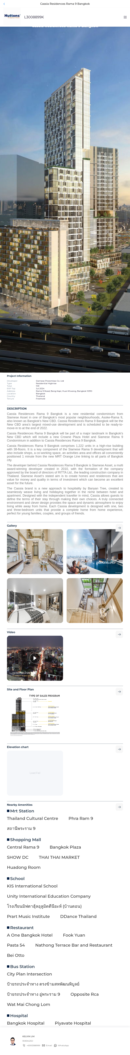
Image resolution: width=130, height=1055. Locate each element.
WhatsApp (63, 1045)
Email (49, 1045)
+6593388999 (33, 1045)
